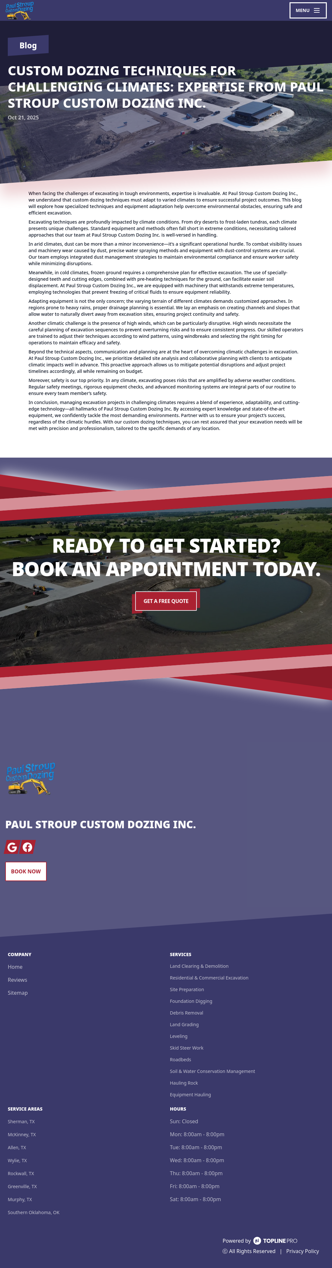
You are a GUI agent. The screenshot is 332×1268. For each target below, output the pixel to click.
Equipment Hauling (190, 1094)
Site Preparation (187, 989)
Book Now (26, 871)
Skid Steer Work (186, 1048)
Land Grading (184, 1024)
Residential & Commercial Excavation (209, 978)
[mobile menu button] (308, 10)
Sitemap (18, 992)
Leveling (178, 1036)
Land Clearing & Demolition (199, 966)
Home (15, 966)
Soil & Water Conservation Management (212, 1071)
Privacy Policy (302, 1251)
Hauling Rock (184, 1083)
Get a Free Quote (166, 601)
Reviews (17, 979)
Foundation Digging (191, 1001)
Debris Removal (186, 1013)
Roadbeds (180, 1059)
